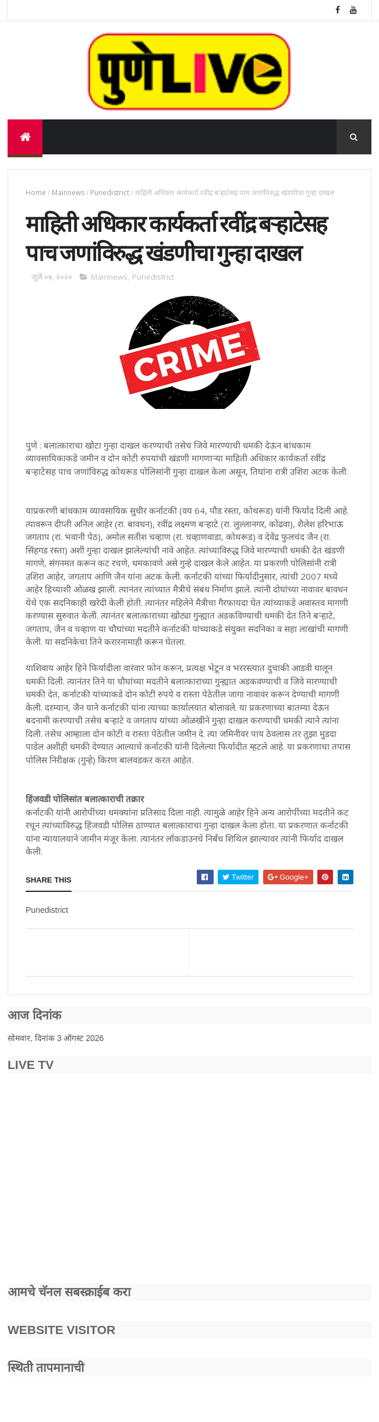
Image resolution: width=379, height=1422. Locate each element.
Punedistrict (109, 192)
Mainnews (68, 192)
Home (36, 192)
